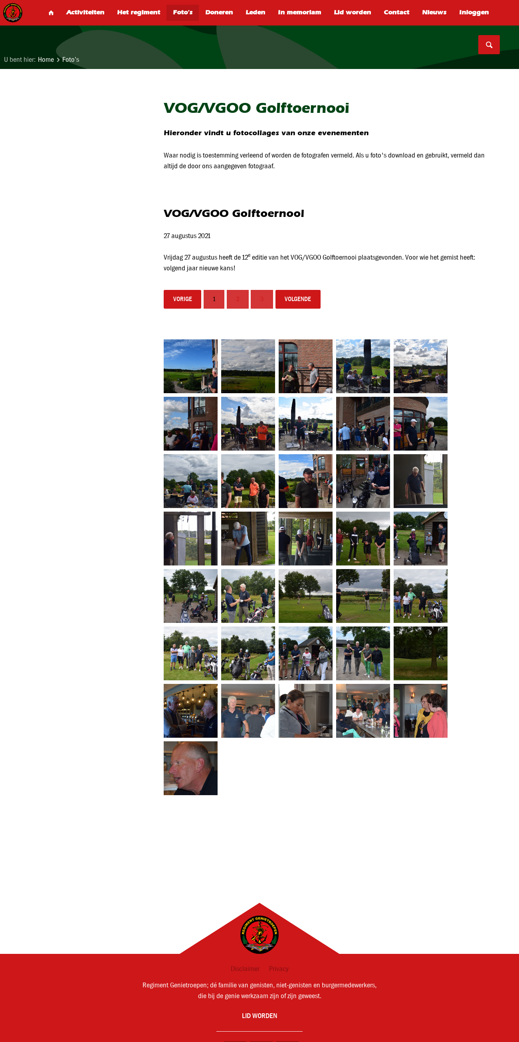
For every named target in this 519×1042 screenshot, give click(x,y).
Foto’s (70, 59)
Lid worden (259, 1015)
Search (489, 44)
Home (46, 59)
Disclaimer (245, 969)
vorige (182, 299)
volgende (298, 299)
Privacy (279, 969)
